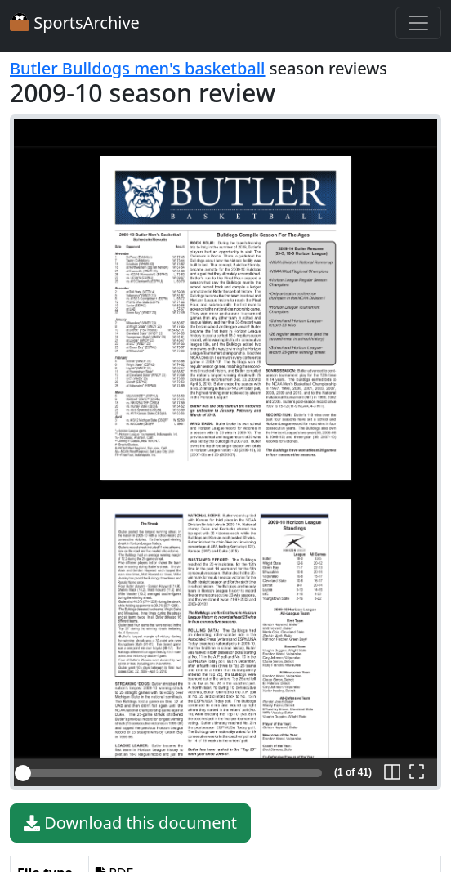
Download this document (130, 823)
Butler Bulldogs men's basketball (138, 68)
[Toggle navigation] (418, 23)
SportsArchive (75, 22)
